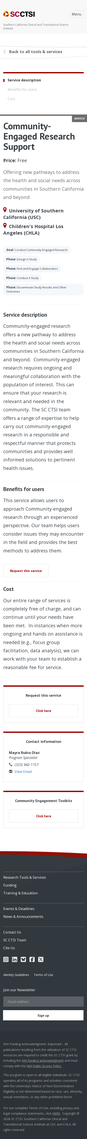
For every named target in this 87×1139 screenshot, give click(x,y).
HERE (56, 1113)
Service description (24, 80)
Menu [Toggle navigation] (76, 14)
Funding (10, 885)
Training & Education (20, 893)
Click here (43, 710)
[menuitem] (43, 876)
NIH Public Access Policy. (44, 1066)
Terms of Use (43, 975)
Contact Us (12, 932)
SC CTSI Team (14, 940)
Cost (11, 98)
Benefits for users (22, 89)
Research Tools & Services (24, 877)
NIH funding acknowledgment (43, 1060)
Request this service (26, 571)
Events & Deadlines (18, 908)
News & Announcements (23, 916)
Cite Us (9, 948)
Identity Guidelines (16, 975)
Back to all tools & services (35, 51)
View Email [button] (20, 771)
